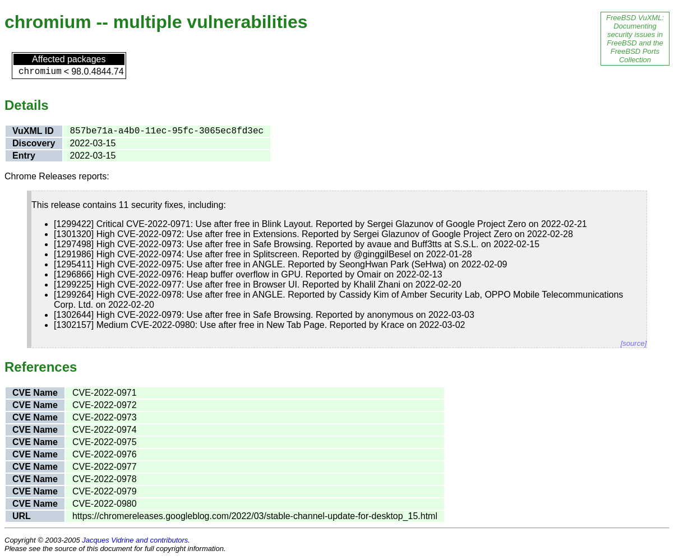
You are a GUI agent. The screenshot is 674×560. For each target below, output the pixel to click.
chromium (40, 72)
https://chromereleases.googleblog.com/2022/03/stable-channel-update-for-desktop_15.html (254, 516)
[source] (634, 343)
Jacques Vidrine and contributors (135, 540)
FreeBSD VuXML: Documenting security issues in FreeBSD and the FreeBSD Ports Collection (635, 38)
